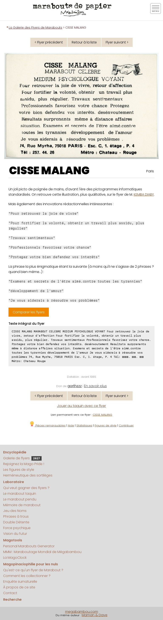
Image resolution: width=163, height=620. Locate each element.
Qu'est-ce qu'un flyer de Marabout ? (33, 570)
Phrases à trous (16, 516)
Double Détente (16, 522)
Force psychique (17, 527)
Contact (10, 593)
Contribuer (126, 426)
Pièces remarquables (47, 426)
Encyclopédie (14, 452)
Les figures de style (18, 469)
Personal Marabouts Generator (29, 546)
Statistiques (84, 426)
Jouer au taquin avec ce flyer (81, 405)
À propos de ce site (19, 587)
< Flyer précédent (49, 42)
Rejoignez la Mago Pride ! (23, 463)
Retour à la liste (84, 42)
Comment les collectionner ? (27, 575)
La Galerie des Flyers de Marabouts (35, 27)
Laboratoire (13, 481)
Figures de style (106, 426)
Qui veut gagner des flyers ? (26, 487)
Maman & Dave (94, 615)
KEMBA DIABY (144, 194)
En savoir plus (95, 385)
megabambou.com (81, 611)
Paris (150, 171)
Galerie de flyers (22, 458)
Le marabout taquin (19, 493)
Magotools (12, 540)
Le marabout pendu (19, 499)
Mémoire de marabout (22, 505)
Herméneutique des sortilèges (27, 475)
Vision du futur (15, 533)
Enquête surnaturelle (20, 581)
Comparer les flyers (29, 312)
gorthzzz (74, 385)
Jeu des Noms (15, 510)
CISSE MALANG (49, 170)
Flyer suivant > (117, 42)
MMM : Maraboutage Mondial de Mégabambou (42, 551)
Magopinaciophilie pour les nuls (30, 564)
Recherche (12, 599)
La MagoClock (15, 557)
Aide (71, 426)
